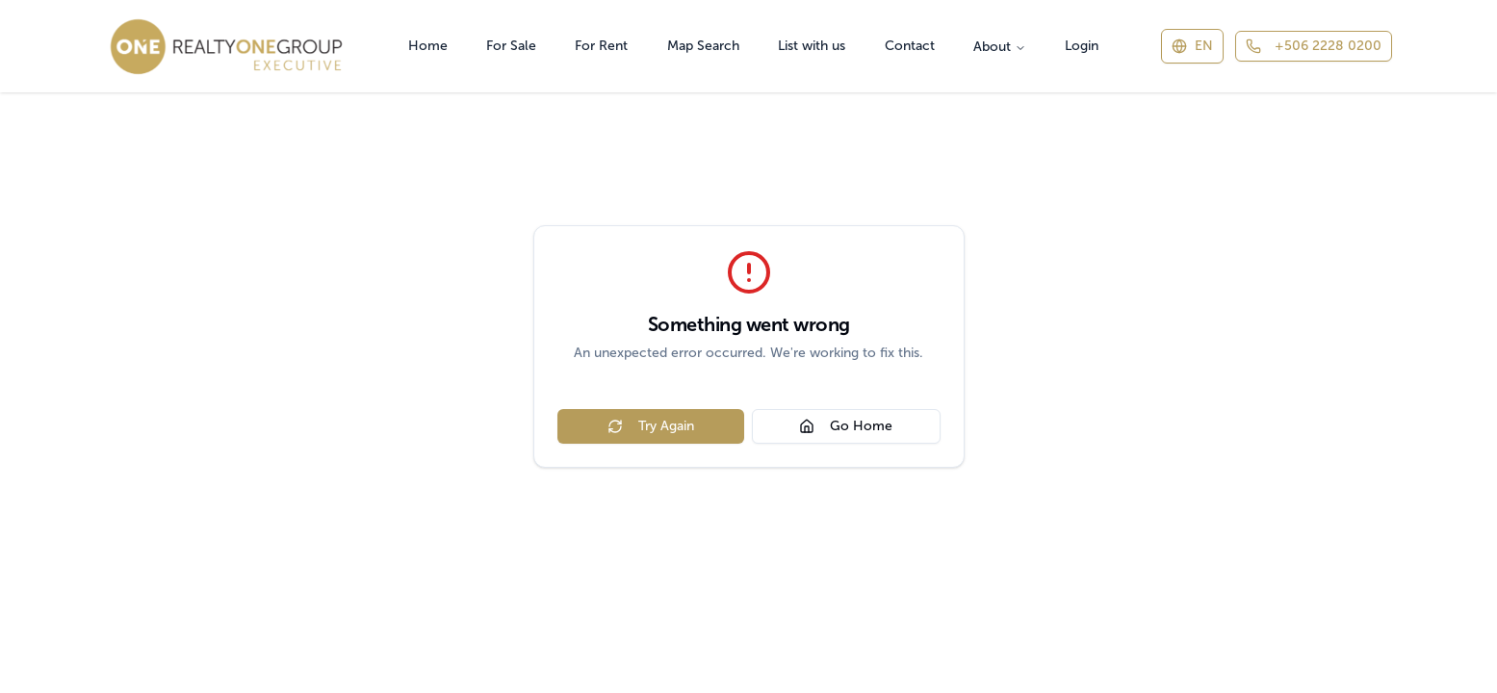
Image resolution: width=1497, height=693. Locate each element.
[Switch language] (1192, 46)
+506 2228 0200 (1313, 46)
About (999, 46)
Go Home (845, 426)
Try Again (650, 426)
